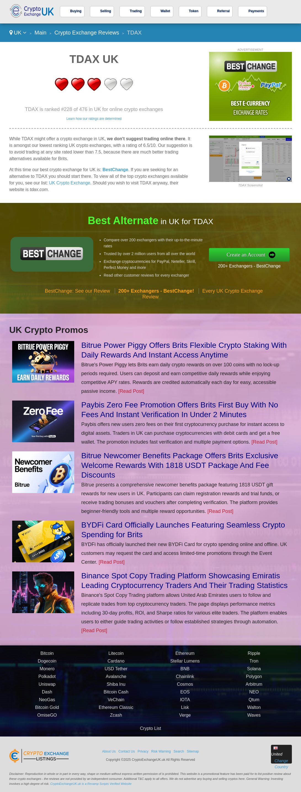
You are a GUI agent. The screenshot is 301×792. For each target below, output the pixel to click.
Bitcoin (47, 655)
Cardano (116, 663)
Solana (254, 671)
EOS (185, 694)
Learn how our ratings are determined (94, 119)
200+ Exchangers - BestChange (251, 265)
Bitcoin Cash (116, 694)
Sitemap (193, 751)
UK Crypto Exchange (69, 183)
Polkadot (46, 678)
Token (193, 11)
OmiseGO (47, 717)
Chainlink (185, 678)
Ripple (254, 655)
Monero (46, 671)
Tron (253, 663)
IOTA (185, 702)
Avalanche (116, 678)
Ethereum (185, 655)
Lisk (185, 709)
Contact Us (126, 751)
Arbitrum (254, 686)
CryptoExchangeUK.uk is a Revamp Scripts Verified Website (91, 783)
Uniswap (47, 686)
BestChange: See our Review (77, 293)
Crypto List (150, 728)
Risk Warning (161, 751)
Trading (136, 11)
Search (179, 751)
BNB (185, 671)
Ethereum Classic (116, 709)
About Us (109, 751)
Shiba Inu (116, 686)
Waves (253, 717)
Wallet (165, 11)
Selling (105, 11)
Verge (185, 717)
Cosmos (185, 686)
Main (40, 33)
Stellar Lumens (185, 663)
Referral (223, 11)
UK (18, 33)
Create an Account (248, 254)
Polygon (254, 678)
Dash (47, 694)
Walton (254, 709)
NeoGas (47, 702)
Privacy (143, 751)
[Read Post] (131, 391)
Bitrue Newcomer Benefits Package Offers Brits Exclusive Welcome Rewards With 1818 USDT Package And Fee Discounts (179, 465)
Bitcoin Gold (47, 709)
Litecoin (116, 655)
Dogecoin (47, 663)
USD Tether (116, 671)
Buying (75, 11)
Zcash (116, 717)
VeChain (116, 702)
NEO (254, 694)
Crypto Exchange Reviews (86, 33)
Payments (256, 11)
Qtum (254, 702)
